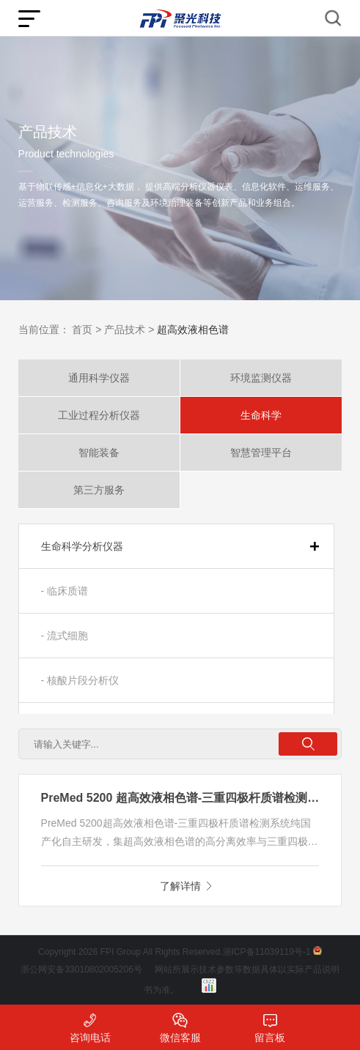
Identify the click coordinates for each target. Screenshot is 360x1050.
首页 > (86, 329)
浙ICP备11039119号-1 (267, 952)
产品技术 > (129, 329)
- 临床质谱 (65, 591)
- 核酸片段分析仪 (80, 680)
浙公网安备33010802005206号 (81, 969)
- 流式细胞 (65, 635)
